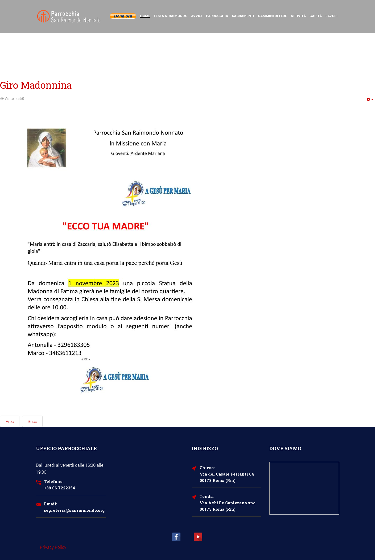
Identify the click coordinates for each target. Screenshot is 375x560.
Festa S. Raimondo (170, 16)
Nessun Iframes (304, 488)
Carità (316, 16)
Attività (298, 16)
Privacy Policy (53, 547)
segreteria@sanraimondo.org (74, 510)
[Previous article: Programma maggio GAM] (9, 421)
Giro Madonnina (36, 85)
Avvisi (196, 16)
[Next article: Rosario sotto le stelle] (32, 421)
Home (145, 16)
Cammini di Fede (272, 16)
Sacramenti (243, 16)
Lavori (331, 16)
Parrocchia (217, 16)
